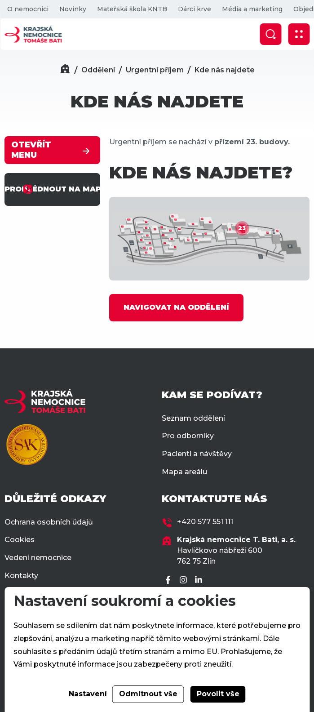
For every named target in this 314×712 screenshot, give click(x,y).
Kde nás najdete (225, 70)
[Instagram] (184, 580)
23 (242, 228)
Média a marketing (251, 9)
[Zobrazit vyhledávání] (270, 34)
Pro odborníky (188, 436)
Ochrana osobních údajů (48, 522)
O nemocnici (27, 9)
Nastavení (88, 694)
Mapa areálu (184, 471)
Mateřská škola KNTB (132, 9)
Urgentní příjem (155, 70)
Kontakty (21, 575)
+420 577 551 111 (205, 521)
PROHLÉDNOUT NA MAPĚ (52, 189)
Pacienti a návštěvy (197, 453)
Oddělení (98, 70)
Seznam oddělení (193, 418)
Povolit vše (218, 694)
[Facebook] (169, 580)
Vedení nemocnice (37, 557)
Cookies (19, 539)
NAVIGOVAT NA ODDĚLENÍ (176, 307)
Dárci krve (194, 9)
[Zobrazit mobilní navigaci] (299, 34)
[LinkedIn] (200, 580)
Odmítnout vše (148, 694)
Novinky (72, 9)
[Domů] (65, 70)
